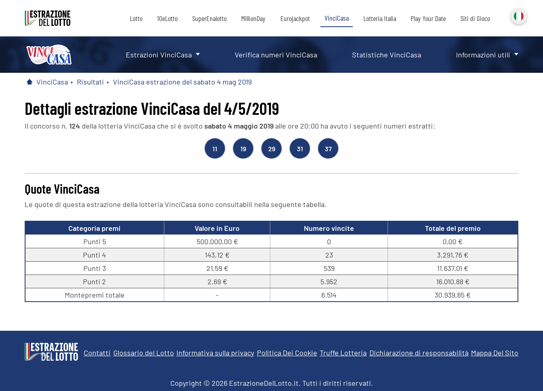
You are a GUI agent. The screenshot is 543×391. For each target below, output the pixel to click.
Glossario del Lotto (143, 352)
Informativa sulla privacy (215, 352)
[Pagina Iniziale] (29, 82)
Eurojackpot (295, 18)
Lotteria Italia (379, 18)
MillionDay (253, 18)
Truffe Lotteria (343, 352)
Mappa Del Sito (494, 352)
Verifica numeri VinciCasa (276, 54)
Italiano (518, 15)
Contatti (97, 352)
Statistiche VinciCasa (386, 54)
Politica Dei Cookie (287, 352)
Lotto (136, 18)
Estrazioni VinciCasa (159, 54)
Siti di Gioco (475, 18)
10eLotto (167, 18)
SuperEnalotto (209, 18)
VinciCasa (337, 17)
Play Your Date (428, 18)
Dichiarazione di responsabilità (419, 352)
